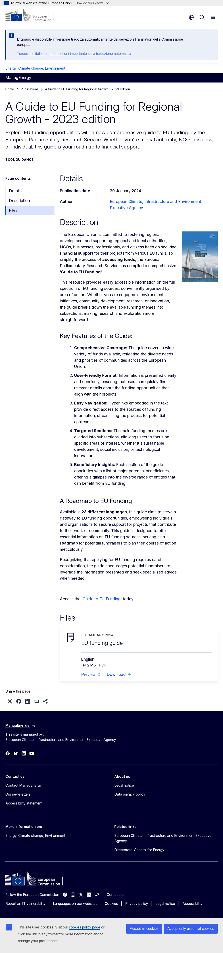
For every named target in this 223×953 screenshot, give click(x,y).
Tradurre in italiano (32, 54)
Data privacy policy (129, 794)
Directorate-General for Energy (139, 850)
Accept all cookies (144, 928)
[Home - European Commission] (32, 15)
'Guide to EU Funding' (101, 598)
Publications (29, 89)
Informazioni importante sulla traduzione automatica (90, 54)
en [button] (191, 17)
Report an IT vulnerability (25, 903)
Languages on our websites (75, 903)
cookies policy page (84, 927)
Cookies (111, 903)
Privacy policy (136, 903)
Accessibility (192, 903)
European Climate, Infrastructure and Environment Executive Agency (162, 838)
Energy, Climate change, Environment (35, 68)
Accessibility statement (23, 803)
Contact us (115, 894)
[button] (91, 674)
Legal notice (124, 785)
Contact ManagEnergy (23, 785)
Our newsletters (18, 794)
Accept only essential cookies (190, 928)
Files (13, 210)
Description (19, 200)
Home (9, 89)
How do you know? (92, 3)
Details (15, 190)
